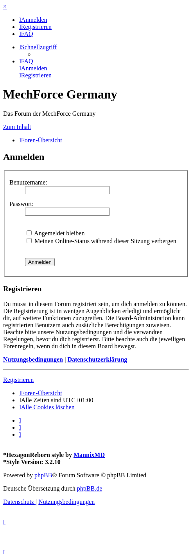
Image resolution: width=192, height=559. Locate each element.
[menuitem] (33, 19)
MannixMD (89, 455)
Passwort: (21, 204)
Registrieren (18, 379)
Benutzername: (28, 182)
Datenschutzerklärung (97, 359)
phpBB (43, 475)
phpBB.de (89, 488)
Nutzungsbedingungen (33, 359)
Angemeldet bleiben (55, 233)
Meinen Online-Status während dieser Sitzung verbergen (101, 241)
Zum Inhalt (17, 127)
